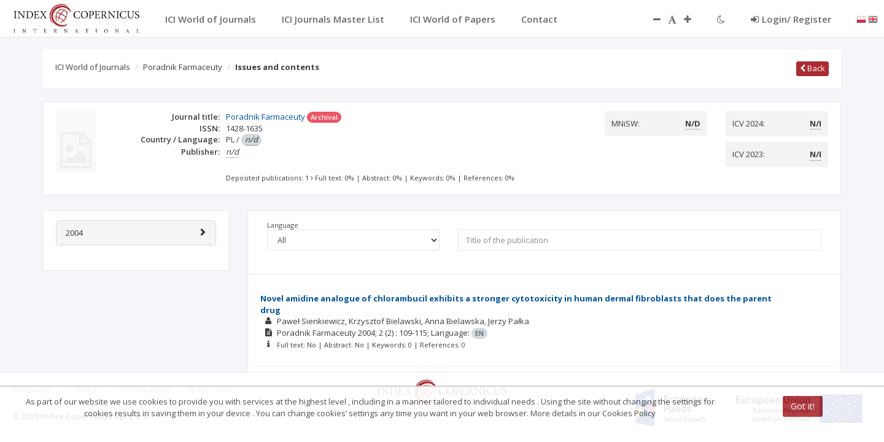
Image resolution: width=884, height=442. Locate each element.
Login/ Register (791, 19)
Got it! (803, 406)
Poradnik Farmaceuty (182, 66)
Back (812, 68)
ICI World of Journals (92, 66)
